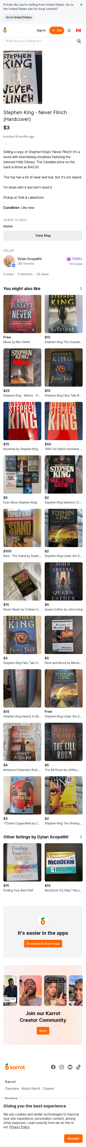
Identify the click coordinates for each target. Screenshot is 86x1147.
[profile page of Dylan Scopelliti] (9, 261)
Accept (73, 1138)
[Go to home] (5, 30)
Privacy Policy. (19, 1127)
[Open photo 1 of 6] (22, 77)
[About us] (69, 30)
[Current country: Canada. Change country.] (78, 30)
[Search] (79, 41)
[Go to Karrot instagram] (61, 1067)
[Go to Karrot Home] (15, 1067)
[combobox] (39, 41)
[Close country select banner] (81, 5)
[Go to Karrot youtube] (70, 1067)
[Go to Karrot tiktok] (78, 1067)
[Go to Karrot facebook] (53, 1067)
